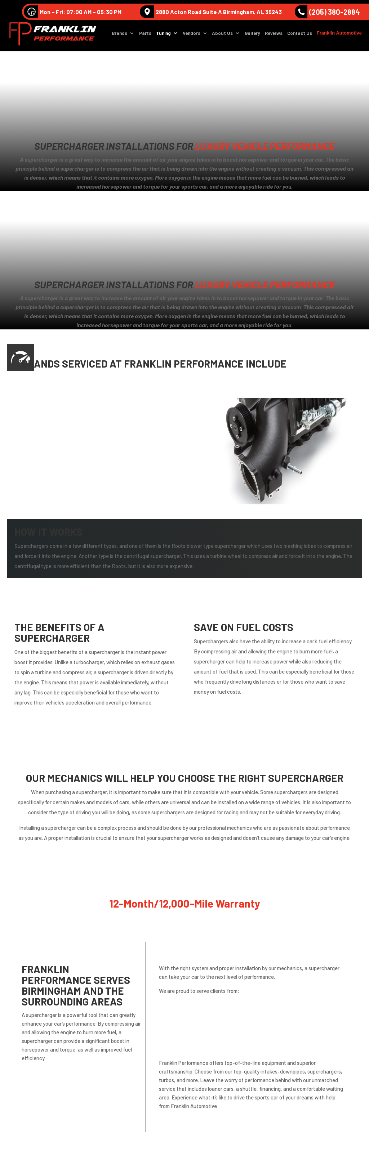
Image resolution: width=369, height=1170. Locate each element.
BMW (105, 426)
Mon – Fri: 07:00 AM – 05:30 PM (72, 11)
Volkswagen (114, 409)
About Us (222, 34)
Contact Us (299, 34)
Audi (24, 409)
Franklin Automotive (339, 34)
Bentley (28, 426)
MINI (104, 459)
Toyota (108, 492)
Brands (119, 34)
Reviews (274, 34)
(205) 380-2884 (327, 11)
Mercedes (30, 459)
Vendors (191, 34)
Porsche (109, 475)
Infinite (27, 442)
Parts (145, 34)
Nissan (26, 475)
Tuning (163, 34)
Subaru (27, 492)
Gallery (252, 34)
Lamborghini (115, 442)
